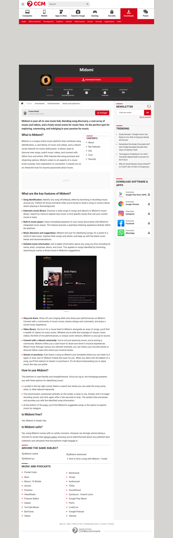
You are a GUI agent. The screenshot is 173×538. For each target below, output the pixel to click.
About (91, 142)
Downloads (129, 13)
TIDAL (72, 485)
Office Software (35, 22)
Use (90, 150)
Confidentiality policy (91, 524)
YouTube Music (31, 507)
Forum (146, 13)
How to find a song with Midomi (84, 458)
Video (119, 22)
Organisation (109, 22)
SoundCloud (75, 490)
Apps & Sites (61, 13)
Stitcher (72, 516)
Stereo (27, 516)
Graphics (59, 22)
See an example (145, 117)
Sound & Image (78, 13)
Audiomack (74, 481)
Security (112, 13)
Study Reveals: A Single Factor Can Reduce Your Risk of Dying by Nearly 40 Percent (134, 137)
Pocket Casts (30, 472)
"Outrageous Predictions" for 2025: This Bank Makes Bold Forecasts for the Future (134, 157)
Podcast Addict (31, 498)
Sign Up (62, 524)
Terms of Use (77, 524)
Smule (72, 477)
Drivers (90, 22)
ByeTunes (29, 511)
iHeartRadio (30, 494)
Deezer (27, 503)
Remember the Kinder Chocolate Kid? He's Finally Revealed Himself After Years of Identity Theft (134, 147)
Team (69, 524)
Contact (103, 524)
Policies (111, 524)
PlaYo (71, 503)
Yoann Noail (33, 111)
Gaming (94, 13)
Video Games (79, 22)
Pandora (28, 490)
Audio (24, 22)
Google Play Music (78, 498)
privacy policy (50, 437)
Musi (26, 477)
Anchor (27, 485)
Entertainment (54, 103)
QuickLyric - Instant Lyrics (81, 494)
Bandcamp (74, 473)
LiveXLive (73, 507)
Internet (69, 22)
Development (48, 22)
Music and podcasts (71, 103)
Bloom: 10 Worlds (32, 481)
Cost (90, 155)
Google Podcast (76, 511)
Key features (94, 146)
